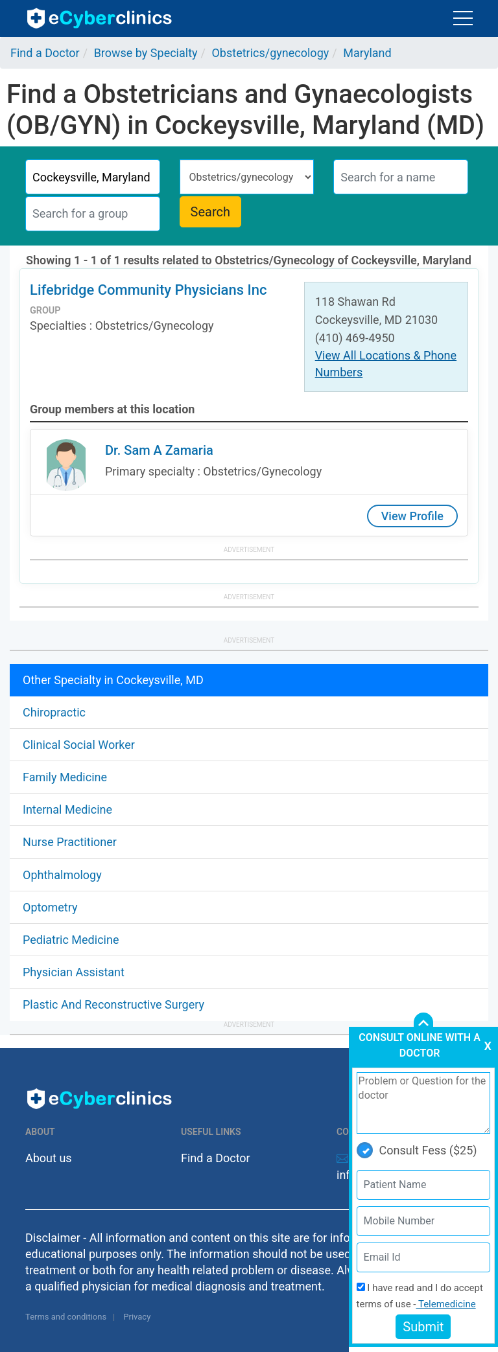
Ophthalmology (62, 875)
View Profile (412, 516)
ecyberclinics (100, 18)
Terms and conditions (65, 1317)
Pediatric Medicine (71, 939)
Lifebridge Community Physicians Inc (148, 290)
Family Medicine (65, 777)
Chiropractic (54, 712)
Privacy (136, 1317)
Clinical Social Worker (79, 744)
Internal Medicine (67, 809)
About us (48, 1158)
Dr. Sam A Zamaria (159, 450)
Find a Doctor (215, 1158)
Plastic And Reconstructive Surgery (113, 1004)
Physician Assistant (73, 972)
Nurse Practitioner (70, 842)
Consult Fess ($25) (417, 1150)
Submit (423, 1327)
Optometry (50, 907)
